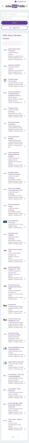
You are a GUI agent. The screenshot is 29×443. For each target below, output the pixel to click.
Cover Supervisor (13, 221)
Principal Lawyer (13, 79)
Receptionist (12, 304)
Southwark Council (13, 337)
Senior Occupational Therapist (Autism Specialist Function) (14, 93)
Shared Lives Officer (14, 65)
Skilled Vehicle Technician (16, 362)
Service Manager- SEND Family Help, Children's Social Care (15, 405)
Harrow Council (12, 97)
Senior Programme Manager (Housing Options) (13, 154)
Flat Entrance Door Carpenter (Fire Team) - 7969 (15, 287)
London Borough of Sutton (15, 378)
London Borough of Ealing (15, 306)
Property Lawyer (13, 108)
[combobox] (14, 14)
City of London (12, 81)
